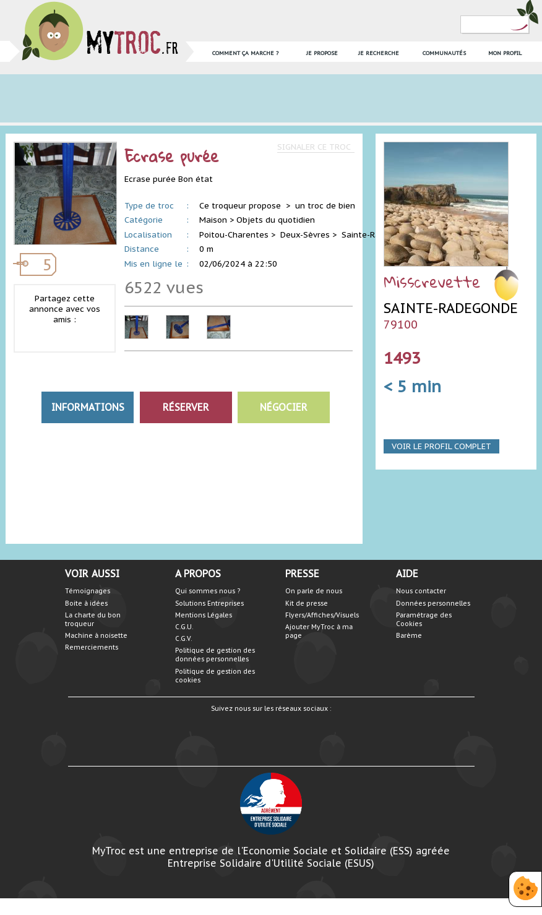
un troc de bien (325, 205)
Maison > (216, 220)
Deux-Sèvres (305, 235)
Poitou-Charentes (234, 235)
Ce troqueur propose (241, 205)
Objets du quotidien (275, 220)
